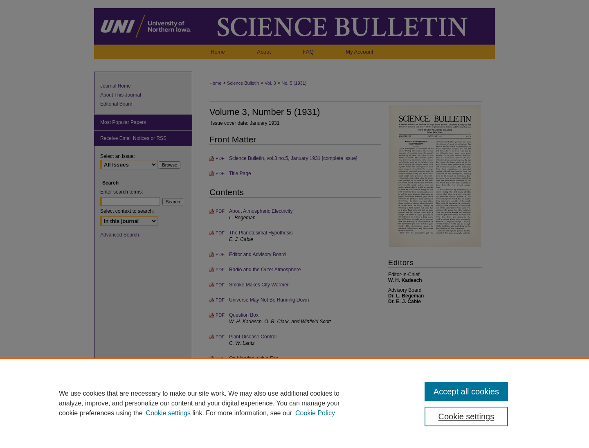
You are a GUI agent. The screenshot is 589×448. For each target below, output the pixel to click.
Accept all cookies (466, 391)
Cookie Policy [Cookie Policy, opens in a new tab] (315, 413)
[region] (294, 403)
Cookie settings (168, 413)
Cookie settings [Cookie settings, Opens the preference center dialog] (466, 416)
